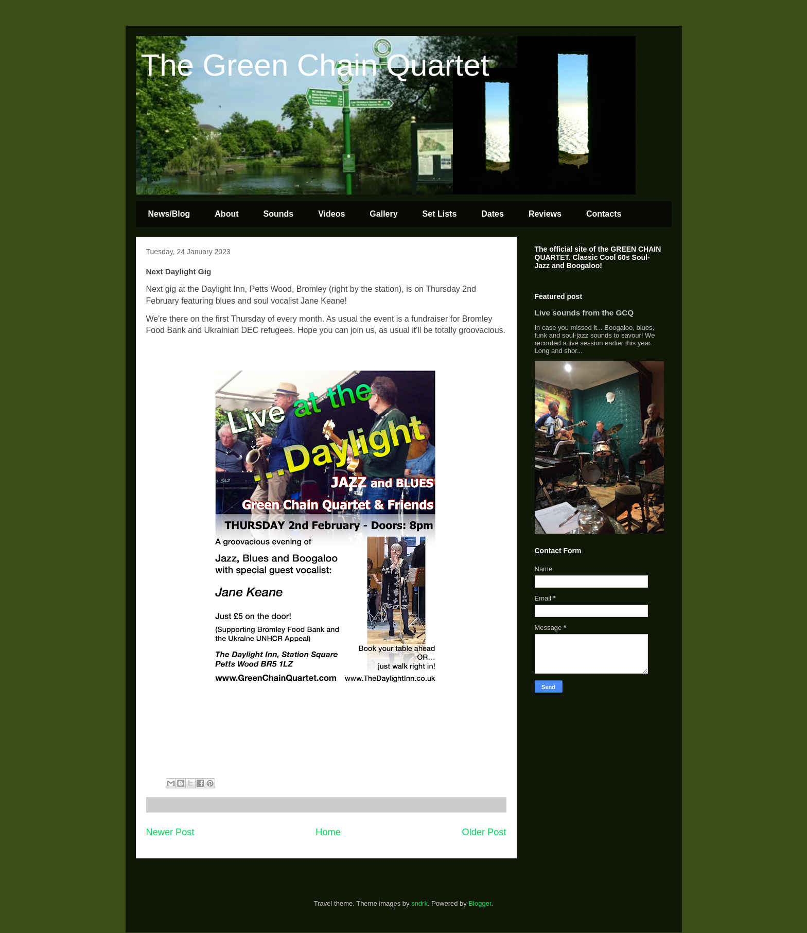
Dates (492, 213)
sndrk (419, 903)
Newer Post (170, 832)
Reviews (545, 213)
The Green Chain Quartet (315, 65)
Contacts (603, 213)
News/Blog (169, 213)
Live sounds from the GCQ (584, 312)
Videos (331, 213)
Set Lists (440, 213)
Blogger (479, 903)
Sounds (279, 213)
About (226, 213)
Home (328, 832)
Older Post (484, 832)
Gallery (383, 213)
